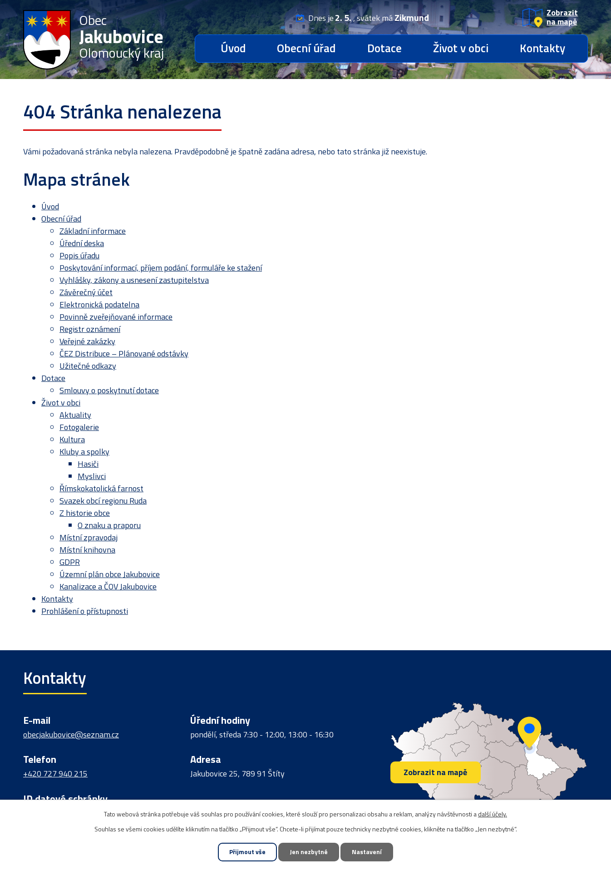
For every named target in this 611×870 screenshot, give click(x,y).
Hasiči (88, 464)
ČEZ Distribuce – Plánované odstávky (123, 353)
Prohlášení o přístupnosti (84, 611)
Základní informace (92, 231)
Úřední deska (81, 243)
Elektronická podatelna (99, 304)
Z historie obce (84, 513)
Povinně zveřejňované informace (115, 317)
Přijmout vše (246, 852)
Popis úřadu (79, 255)
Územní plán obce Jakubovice (109, 574)
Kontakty (542, 48)
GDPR (69, 562)
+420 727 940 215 (55, 773)
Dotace (384, 48)
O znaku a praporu (109, 525)
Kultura (72, 439)
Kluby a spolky (84, 451)
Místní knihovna (87, 550)
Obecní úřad (306, 48)
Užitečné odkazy (87, 366)
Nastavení (368, 852)
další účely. (492, 813)
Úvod (233, 48)
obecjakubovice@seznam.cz (71, 734)
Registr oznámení (89, 329)
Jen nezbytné (309, 852)
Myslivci (92, 476)
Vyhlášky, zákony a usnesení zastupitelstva (134, 280)
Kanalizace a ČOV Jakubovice (108, 586)
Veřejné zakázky (87, 341)
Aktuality (75, 415)
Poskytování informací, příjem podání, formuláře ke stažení (160, 268)
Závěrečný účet (86, 292)
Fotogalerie (79, 427)
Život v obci (460, 48)
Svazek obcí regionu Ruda (103, 500)
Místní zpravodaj (88, 537)
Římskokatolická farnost (101, 488)
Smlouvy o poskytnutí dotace (109, 390)
